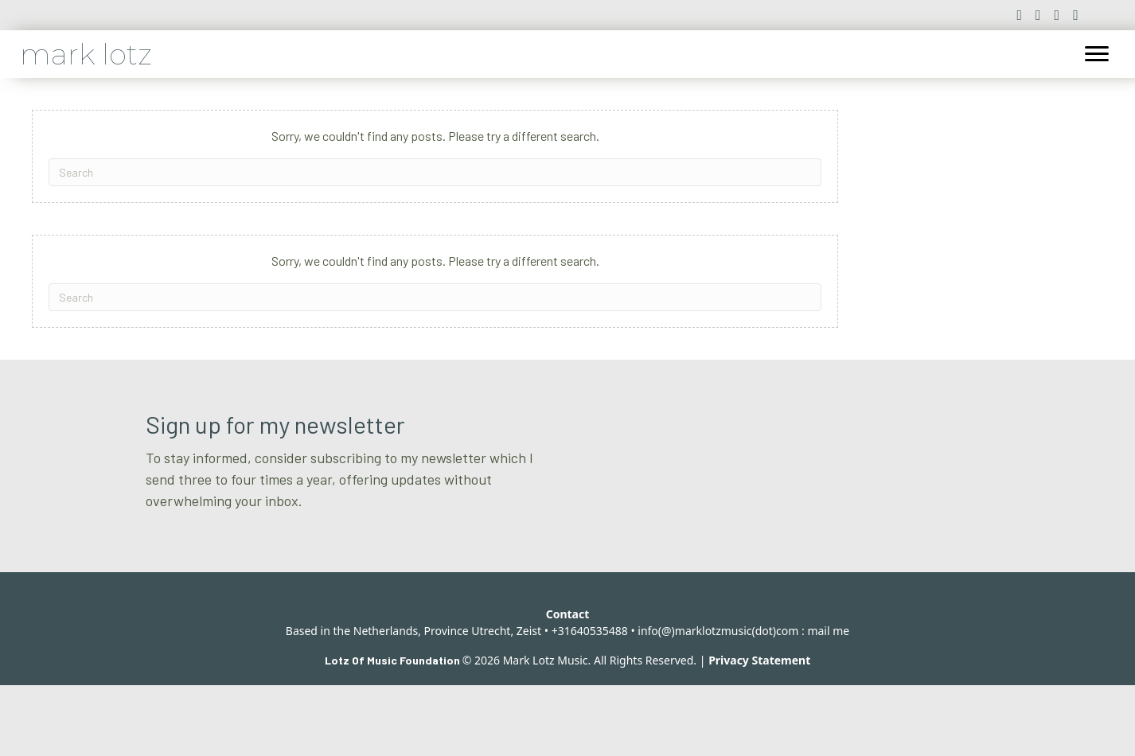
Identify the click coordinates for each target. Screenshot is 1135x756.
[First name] (864, 493)
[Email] (673, 493)
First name (815, 463)
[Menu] (1096, 54)
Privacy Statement (759, 730)
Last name (622, 526)
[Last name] (673, 555)
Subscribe (820, 555)
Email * (611, 463)
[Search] (435, 172)
